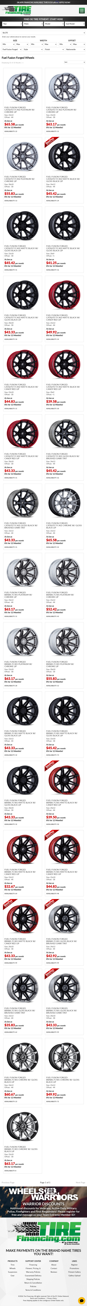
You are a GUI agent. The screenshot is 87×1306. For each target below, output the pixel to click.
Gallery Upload (74, 1276)
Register (74, 1265)
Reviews (54, 1272)
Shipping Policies (33, 1279)
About (53, 1265)
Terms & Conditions (33, 1290)
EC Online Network (62, 1296)
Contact (54, 1268)
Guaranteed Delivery (33, 1276)
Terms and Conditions (37, 1298)
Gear (12, 1276)
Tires (12, 1265)
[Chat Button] (81, 1300)
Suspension (12, 1272)
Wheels (13, 1268)
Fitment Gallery (74, 1272)
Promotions (74, 1268)
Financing (33, 1265)
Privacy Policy (52, 1298)
